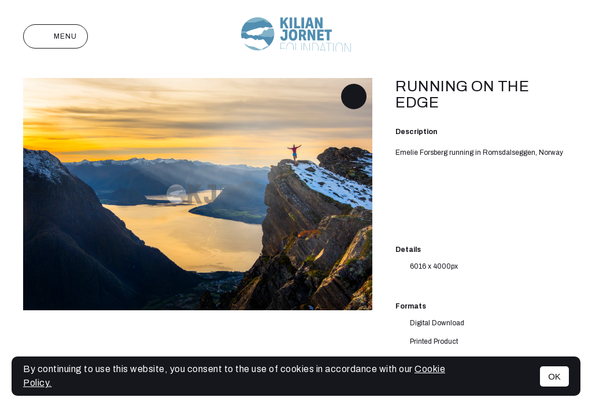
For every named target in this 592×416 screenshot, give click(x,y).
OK (554, 376)
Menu (55, 36)
